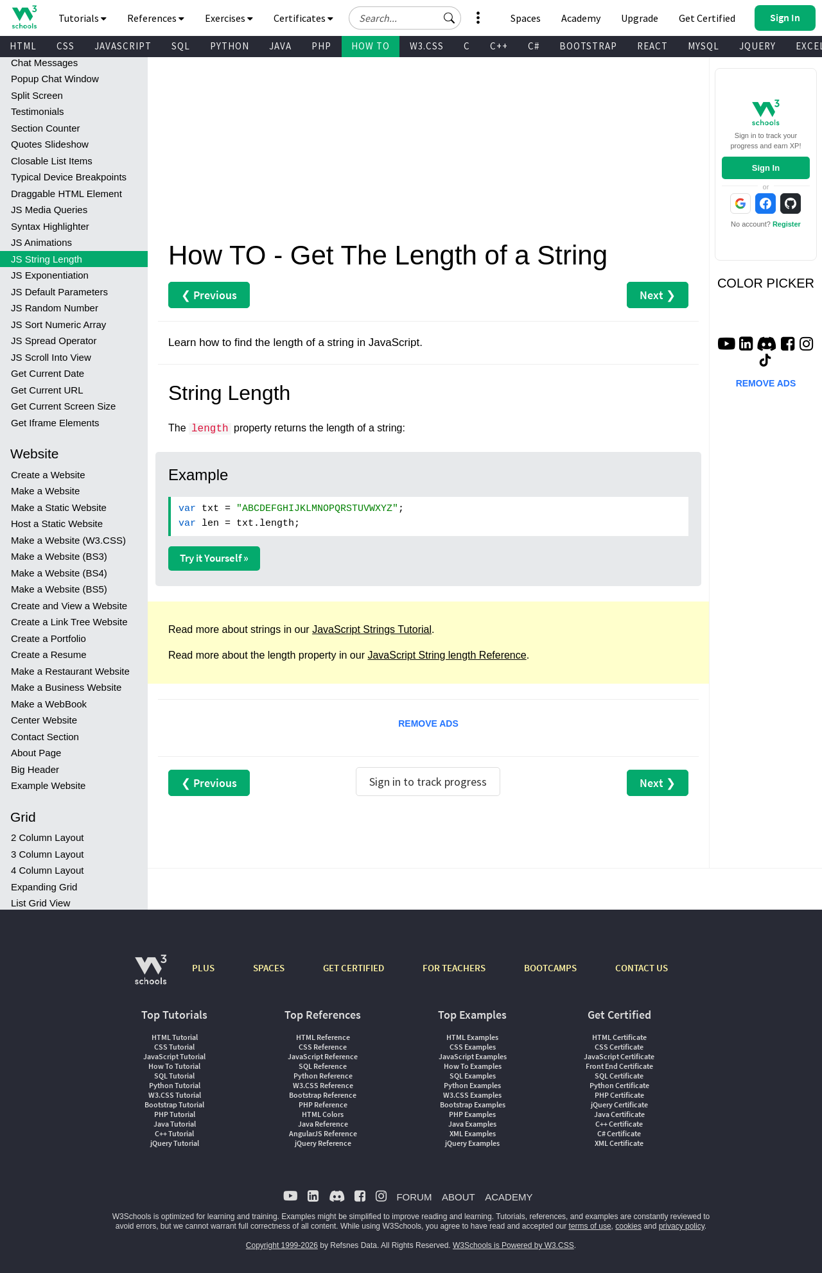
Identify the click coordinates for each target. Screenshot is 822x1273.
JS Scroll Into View (51, 357)
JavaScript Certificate (619, 1056)
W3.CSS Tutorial (174, 1095)
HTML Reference (323, 1037)
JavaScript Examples (473, 1056)
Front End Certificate (619, 1066)
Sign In (766, 168)
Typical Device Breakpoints (69, 176)
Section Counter (45, 128)
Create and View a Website (69, 605)
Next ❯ (658, 295)
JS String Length (46, 259)
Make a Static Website (59, 507)
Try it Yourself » (214, 558)
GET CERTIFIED (353, 968)
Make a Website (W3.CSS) (68, 540)
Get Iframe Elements (55, 422)
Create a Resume (49, 654)
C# (533, 46)
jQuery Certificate (619, 1104)
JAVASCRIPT (123, 46)
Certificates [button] (303, 18)
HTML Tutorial (175, 1037)
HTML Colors (323, 1114)
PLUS (203, 968)
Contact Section (45, 736)
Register (787, 224)
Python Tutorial (174, 1085)
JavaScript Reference (323, 1056)
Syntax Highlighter (50, 226)
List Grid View (40, 902)
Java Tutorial (174, 1124)
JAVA (280, 46)
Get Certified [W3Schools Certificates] (707, 18)
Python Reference (323, 1075)
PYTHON (229, 46)
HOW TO (370, 46)
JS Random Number (54, 307)
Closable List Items (51, 160)
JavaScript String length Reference (446, 655)
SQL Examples (473, 1075)
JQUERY (757, 46)
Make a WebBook (49, 703)
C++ (499, 46)
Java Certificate (619, 1114)
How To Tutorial (174, 1066)
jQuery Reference (323, 1143)
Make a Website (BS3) (59, 556)
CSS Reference (323, 1047)
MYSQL (703, 46)
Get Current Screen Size (63, 406)
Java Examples (472, 1124)
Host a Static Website (57, 523)
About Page (36, 752)
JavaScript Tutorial (174, 1056)
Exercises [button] (229, 18)
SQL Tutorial (174, 1075)
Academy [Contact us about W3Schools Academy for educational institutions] (580, 18)
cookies (628, 1226)
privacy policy (681, 1226)
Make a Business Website (66, 687)
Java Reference (323, 1124)
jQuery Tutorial (174, 1143)
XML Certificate (619, 1143)
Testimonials (37, 111)
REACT (652, 46)
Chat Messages (44, 62)
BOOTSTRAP (588, 46)
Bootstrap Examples (472, 1104)
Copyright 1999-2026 (282, 1245)
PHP (321, 46)
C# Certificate (619, 1133)
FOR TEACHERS (454, 968)
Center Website (44, 719)
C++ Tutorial (174, 1133)
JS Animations (41, 242)
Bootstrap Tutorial (174, 1104)
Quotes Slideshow (50, 144)
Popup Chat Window (55, 78)
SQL (180, 46)
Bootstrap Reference (322, 1095)
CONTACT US (641, 968)
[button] (449, 18)
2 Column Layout (47, 837)
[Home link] (24, 17)
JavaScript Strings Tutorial (372, 629)
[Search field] (405, 18)
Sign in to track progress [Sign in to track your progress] (428, 781)
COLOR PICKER (765, 283)
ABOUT (458, 1196)
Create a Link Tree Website (69, 621)
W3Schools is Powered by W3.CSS (513, 1245)
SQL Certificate (619, 1075)
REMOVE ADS (428, 723)
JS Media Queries (49, 209)
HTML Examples (472, 1037)
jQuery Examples (472, 1143)
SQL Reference (323, 1066)
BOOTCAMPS (550, 968)
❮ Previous (209, 295)
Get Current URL (47, 390)
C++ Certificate (619, 1124)
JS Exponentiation (50, 275)
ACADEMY (508, 1196)
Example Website (48, 785)
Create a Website (48, 474)
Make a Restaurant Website (70, 671)
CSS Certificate (619, 1047)
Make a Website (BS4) (59, 572)
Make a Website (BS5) (59, 589)
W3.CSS (427, 46)
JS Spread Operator (53, 340)
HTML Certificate (619, 1037)
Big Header (35, 769)
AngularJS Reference (323, 1133)
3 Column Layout (47, 854)
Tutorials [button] (82, 18)
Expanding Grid (44, 886)
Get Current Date (47, 373)
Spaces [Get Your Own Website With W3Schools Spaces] (526, 18)
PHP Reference (323, 1104)
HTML (23, 46)
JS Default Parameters (59, 291)
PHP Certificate (619, 1095)
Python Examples (472, 1085)
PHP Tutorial (174, 1114)
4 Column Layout (47, 870)
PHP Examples (472, 1114)
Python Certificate (619, 1085)
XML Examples (473, 1133)
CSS (65, 46)
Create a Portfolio (48, 638)
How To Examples (473, 1066)
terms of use (590, 1226)
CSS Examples (473, 1047)
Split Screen (37, 95)
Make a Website (45, 490)
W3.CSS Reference (323, 1085)
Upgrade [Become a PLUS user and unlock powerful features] (639, 18)
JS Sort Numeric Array (58, 324)
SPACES (268, 968)
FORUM (414, 1196)
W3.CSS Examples (472, 1095)
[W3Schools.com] (150, 976)
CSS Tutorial (174, 1047)
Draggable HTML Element (66, 193)
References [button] (155, 18)
